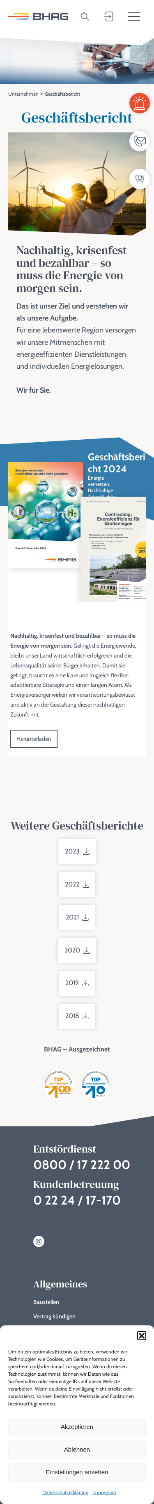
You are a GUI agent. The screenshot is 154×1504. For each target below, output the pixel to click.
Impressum (104, 1492)
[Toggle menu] (134, 16)
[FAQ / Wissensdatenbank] (139, 179)
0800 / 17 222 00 (81, 1164)
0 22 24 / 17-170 (77, 1200)
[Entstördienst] (139, 103)
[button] (142, 1336)
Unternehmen (23, 94)
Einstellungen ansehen (77, 1472)
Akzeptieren (77, 1426)
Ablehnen (77, 1449)
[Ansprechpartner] (139, 141)
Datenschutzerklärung (65, 1492)
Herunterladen (33, 741)
